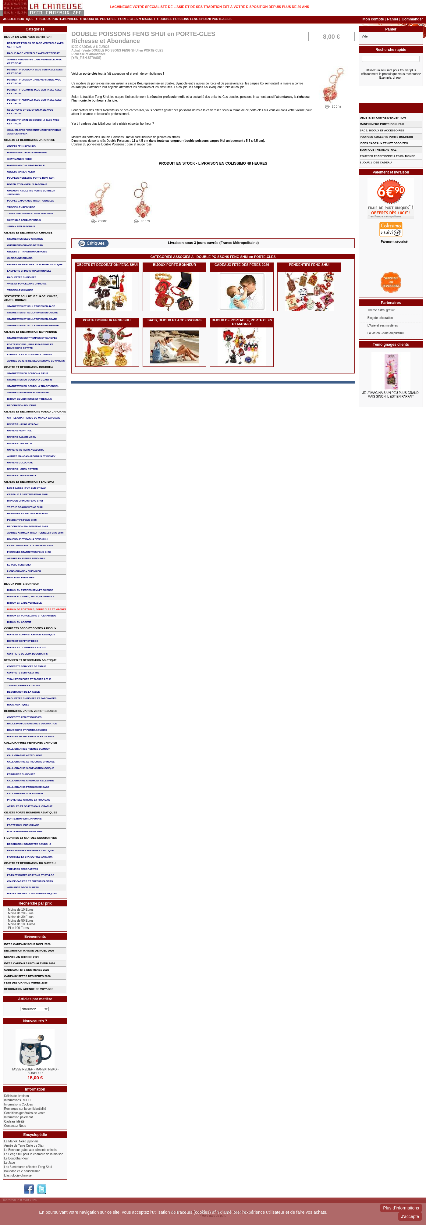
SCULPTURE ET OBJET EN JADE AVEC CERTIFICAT (30, 112)
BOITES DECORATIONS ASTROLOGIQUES (32, 893)
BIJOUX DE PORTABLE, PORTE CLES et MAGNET (119, 19)
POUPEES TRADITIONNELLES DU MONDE (387, 156)
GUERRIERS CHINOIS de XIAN (25, 245)
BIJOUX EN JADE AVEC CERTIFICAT (28, 36)
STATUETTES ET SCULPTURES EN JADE (31, 306)
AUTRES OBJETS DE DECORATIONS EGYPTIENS (36, 360)
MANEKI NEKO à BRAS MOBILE (25, 165)
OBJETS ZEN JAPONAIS (21, 146)
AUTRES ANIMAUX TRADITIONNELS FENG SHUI (35, 532)
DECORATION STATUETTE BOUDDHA (29, 844)
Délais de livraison (16, 1096)
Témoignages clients (391, 344)
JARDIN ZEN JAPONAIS (21, 226)
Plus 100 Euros (18, 928)
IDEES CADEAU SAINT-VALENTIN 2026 (29, 963)
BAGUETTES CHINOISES (21, 277)
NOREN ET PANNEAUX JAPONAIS (27, 184)
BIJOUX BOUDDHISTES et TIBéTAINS (29, 399)
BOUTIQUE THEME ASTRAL (378, 149)
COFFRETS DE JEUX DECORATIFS (27, 653)
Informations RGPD (17, 1100)
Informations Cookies (18, 1104)
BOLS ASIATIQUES (18, 704)
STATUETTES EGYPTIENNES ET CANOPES (32, 338)
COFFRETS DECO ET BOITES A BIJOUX (30, 628)
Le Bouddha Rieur (16, 1158)
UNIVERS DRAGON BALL (22, 475)
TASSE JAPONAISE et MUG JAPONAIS (30, 213)
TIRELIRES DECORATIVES (22, 869)
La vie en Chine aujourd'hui (385, 333)
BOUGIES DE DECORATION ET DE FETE (30, 736)
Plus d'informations (401, 1207)
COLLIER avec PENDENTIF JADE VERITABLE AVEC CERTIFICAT (34, 132)
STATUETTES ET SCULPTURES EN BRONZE (33, 325)
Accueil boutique (18, 19)
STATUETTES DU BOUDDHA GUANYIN (29, 379)
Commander (412, 19)
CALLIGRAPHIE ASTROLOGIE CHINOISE (31, 761)
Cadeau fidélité (14, 1121)
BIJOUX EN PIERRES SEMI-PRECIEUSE (30, 590)
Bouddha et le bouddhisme (22, 1171)
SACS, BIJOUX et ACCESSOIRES (174, 320)
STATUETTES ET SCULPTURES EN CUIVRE (32, 312)
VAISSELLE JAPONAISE (21, 207)
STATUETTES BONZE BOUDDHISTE (28, 392)
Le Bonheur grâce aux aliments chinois (30, 1150)
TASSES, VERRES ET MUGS (23, 685)
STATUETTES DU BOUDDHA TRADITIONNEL (33, 386)
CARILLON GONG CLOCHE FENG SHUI (30, 545)
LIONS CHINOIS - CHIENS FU (24, 571)
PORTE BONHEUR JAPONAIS (24, 818)
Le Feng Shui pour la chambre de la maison (33, 1154)
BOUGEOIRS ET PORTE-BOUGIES (27, 730)
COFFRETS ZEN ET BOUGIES (24, 717)
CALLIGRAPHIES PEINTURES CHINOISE (30, 742)
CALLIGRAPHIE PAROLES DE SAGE (28, 787)
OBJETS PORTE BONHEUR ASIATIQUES (30, 812)
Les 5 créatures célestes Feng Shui (28, 1167)
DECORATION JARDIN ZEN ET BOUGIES (30, 710)
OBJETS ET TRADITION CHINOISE (27, 251)
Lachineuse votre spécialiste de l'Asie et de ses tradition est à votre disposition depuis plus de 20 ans (209, 7)
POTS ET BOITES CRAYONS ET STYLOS (30, 875)
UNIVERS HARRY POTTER (22, 469)
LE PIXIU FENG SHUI (19, 564)
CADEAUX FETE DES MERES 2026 (26, 969)
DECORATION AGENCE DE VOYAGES (28, 989)
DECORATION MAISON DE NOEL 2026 (29, 950)
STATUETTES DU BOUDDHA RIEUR (27, 373)
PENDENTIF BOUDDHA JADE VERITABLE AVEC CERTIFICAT (34, 71)
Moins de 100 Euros (21, 924)
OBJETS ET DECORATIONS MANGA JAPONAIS (35, 411)
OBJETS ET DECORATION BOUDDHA (28, 367)
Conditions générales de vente (24, 1113)
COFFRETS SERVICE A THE (23, 672)
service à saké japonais (24, 220)
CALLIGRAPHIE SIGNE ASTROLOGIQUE (30, 768)
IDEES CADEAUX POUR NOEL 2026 (27, 944)
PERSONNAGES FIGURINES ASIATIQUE (30, 850)
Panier (393, 19)
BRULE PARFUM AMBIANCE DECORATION (32, 723)
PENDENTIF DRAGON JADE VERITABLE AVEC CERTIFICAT (34, 81)
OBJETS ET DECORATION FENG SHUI (107, 264)
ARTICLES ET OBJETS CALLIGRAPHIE (29, 806)
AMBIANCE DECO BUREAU (23, 887)
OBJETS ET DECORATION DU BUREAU (29, 863)
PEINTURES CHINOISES (21, 774)
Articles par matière (35, 999)
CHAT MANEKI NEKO (19, 159)
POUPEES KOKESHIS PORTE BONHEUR (30, 178)
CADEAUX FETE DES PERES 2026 (242, 264)
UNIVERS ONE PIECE (19, 443)
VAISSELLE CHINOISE (20, 290)
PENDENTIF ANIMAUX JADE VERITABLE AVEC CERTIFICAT (34, 101)
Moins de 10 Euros (20, 909)
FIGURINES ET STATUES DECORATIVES (30, 837)
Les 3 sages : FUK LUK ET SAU (26, 488)
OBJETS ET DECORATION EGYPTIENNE (30, 331)
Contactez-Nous (15, 1125)
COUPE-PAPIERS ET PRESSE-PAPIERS (30, 881)
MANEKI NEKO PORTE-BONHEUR (27, 152)
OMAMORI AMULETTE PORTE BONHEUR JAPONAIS (31, 192)
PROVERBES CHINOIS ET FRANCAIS (28, 799)
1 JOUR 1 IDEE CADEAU (376, 162)
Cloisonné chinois (19, 258)
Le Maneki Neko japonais (21, 1141)
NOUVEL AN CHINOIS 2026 (21, 957)
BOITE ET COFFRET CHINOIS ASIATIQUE (31, 634)
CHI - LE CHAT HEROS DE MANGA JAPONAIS (33, 417)
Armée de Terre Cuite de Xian (24, 1145)
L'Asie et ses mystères (382, 325)
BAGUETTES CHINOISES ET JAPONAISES (31, 698)
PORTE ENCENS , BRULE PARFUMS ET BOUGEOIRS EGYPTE (30, 346)
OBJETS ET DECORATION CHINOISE (28, 232)
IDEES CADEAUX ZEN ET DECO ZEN (384, 143)
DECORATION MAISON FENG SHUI (27, 526)
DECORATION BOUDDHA (21, 405)
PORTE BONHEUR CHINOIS (23, 825)
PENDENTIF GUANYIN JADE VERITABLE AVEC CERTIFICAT (34, 91)
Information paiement (18, 1117)
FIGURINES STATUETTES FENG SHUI (29, 552)
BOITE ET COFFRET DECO (22, 641)
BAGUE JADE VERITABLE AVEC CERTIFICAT (33, 53)
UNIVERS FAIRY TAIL (19, 430)
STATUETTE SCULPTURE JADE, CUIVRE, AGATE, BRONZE (31, 298)
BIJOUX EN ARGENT (19, 622)
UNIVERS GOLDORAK (20, 462)
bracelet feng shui (20, 577)
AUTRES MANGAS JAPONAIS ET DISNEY (31, 456)
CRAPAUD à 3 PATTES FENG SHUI (27, 494)
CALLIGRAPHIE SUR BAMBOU (25, 793)
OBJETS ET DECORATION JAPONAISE (29, 139)
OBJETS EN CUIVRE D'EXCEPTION (383, 117)
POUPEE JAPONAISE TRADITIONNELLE (30, 200)
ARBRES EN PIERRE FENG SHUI (26, 558)
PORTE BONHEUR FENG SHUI (107, 320)
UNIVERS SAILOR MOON (21, 437)
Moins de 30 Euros (20, 917)
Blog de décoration (380, 318)
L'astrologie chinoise (17, 1175)
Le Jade (9, 1162)
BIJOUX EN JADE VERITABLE (24, 603)
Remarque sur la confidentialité (25, 1108)
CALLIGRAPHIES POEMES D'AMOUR (28, 749)
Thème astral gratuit (381, 310)
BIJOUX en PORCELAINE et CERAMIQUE (31, 615)
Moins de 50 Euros (20, 920)
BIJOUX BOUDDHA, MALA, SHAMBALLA (31, 596)
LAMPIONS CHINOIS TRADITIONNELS (29, 271)
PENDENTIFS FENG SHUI (309, 264)
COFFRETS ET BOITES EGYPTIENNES (29, 354)
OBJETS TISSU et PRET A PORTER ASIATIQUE (34, 264)
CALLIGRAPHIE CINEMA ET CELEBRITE (30, 780)
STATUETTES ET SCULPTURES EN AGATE (32, 319)
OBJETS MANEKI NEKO (21, 171)
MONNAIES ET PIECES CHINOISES (27, 513)
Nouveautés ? (35, 1021)
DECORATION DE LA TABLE (23, 692)
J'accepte (410, 1216)
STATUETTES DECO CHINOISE (25, 239)
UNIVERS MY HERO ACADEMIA (25, 449)
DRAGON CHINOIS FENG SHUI (25, 500)
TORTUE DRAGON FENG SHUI (24, 507)
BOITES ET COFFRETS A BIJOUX (26, 647)
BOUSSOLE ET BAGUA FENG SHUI (27, 539)
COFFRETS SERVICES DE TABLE (26, 666)
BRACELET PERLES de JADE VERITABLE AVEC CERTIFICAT (35, 45)
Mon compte (373, 19)
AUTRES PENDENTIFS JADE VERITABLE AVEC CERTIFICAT (34, 61)
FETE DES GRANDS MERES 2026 (26, 982)
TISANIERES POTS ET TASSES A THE (29, 679)
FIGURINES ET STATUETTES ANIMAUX (29, 856)
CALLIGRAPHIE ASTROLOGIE (24, 755)
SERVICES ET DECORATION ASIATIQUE (30, 660)
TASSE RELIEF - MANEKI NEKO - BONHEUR (35, 1071)
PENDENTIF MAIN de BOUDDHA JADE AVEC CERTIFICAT (33, 122)
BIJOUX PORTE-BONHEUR (58, 19)
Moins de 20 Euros (20, 913)
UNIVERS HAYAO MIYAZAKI (23, 424)
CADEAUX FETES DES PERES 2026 (27, 976)
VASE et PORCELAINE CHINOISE (26, 283)
